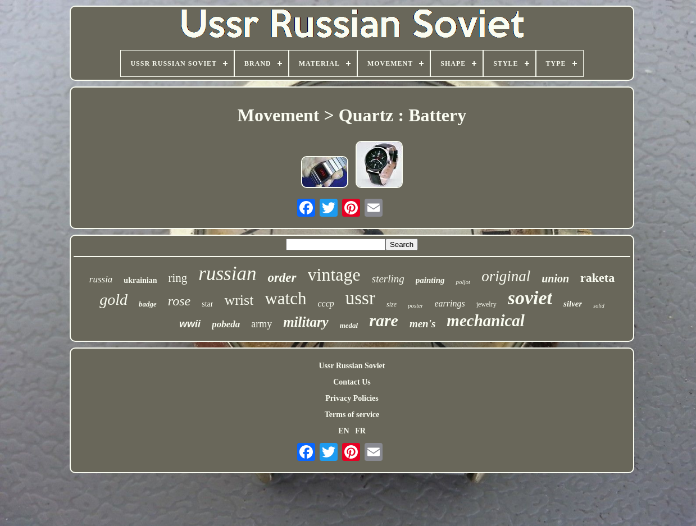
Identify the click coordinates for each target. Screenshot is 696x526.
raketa (597, 278)
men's (422, 324)
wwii (190, 324)
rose (179, 301)
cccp (325, 303)
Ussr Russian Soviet (352, 366)
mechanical (486, 321)
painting (430, 280)
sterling (388, 279)
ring (178, 278)
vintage (334, 274)
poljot (463, 281)
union (555, 278)
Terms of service (352, 414)
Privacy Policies (351, 398)
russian (227, 274)
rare (383, 320)
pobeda (226, 324)
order (281, 278)
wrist (238, 300)
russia (101, 279)
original (505, 276)
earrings (449, 303)
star (207, 304)
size (391, 304)
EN (343, 431)
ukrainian (140, 280)
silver (572, 303)
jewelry (486, 304)
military (306, 322)
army (261, 324)
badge (148, 304)
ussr (360, 298)
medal (349, 325)
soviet (530, 297)
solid (598, 306)
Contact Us (352, 382)
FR (360, 431)
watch (285, 298)
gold (113, 299)
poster (416, 305)
